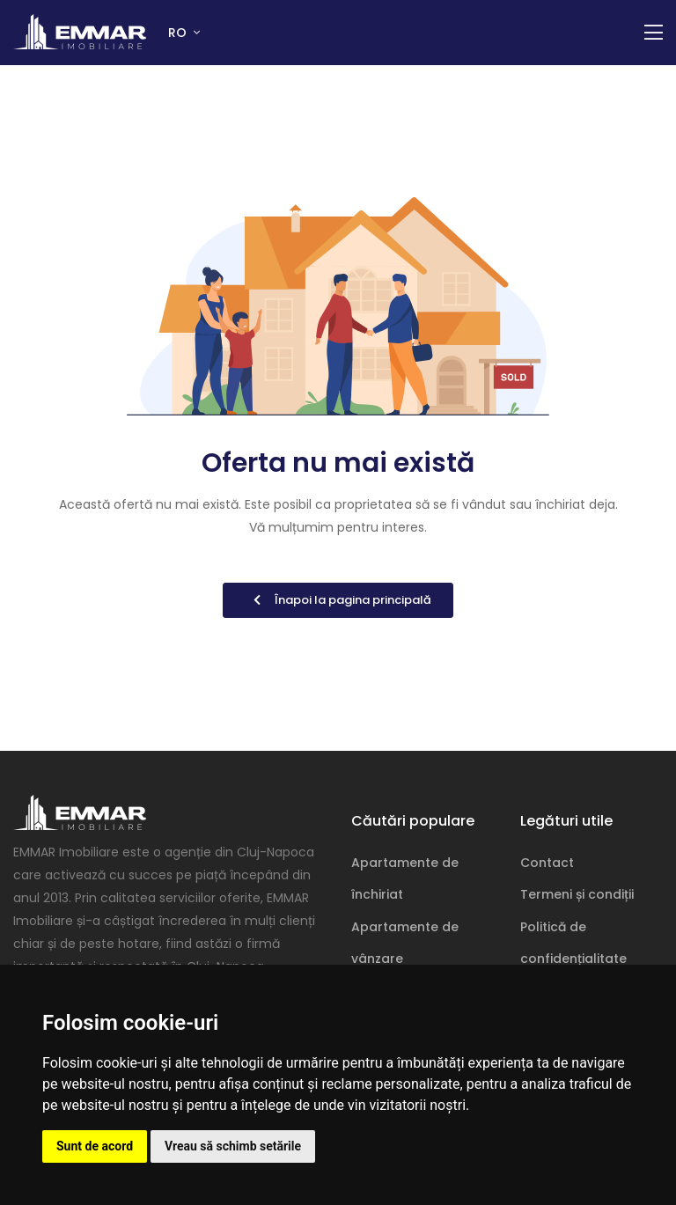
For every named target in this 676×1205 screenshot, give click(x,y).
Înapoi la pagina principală (338, 599)
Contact (547, 862)
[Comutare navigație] (653, 33)
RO (179, 32)
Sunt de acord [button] (94, 1146)
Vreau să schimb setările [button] (233, 1146)
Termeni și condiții (577, 894)
